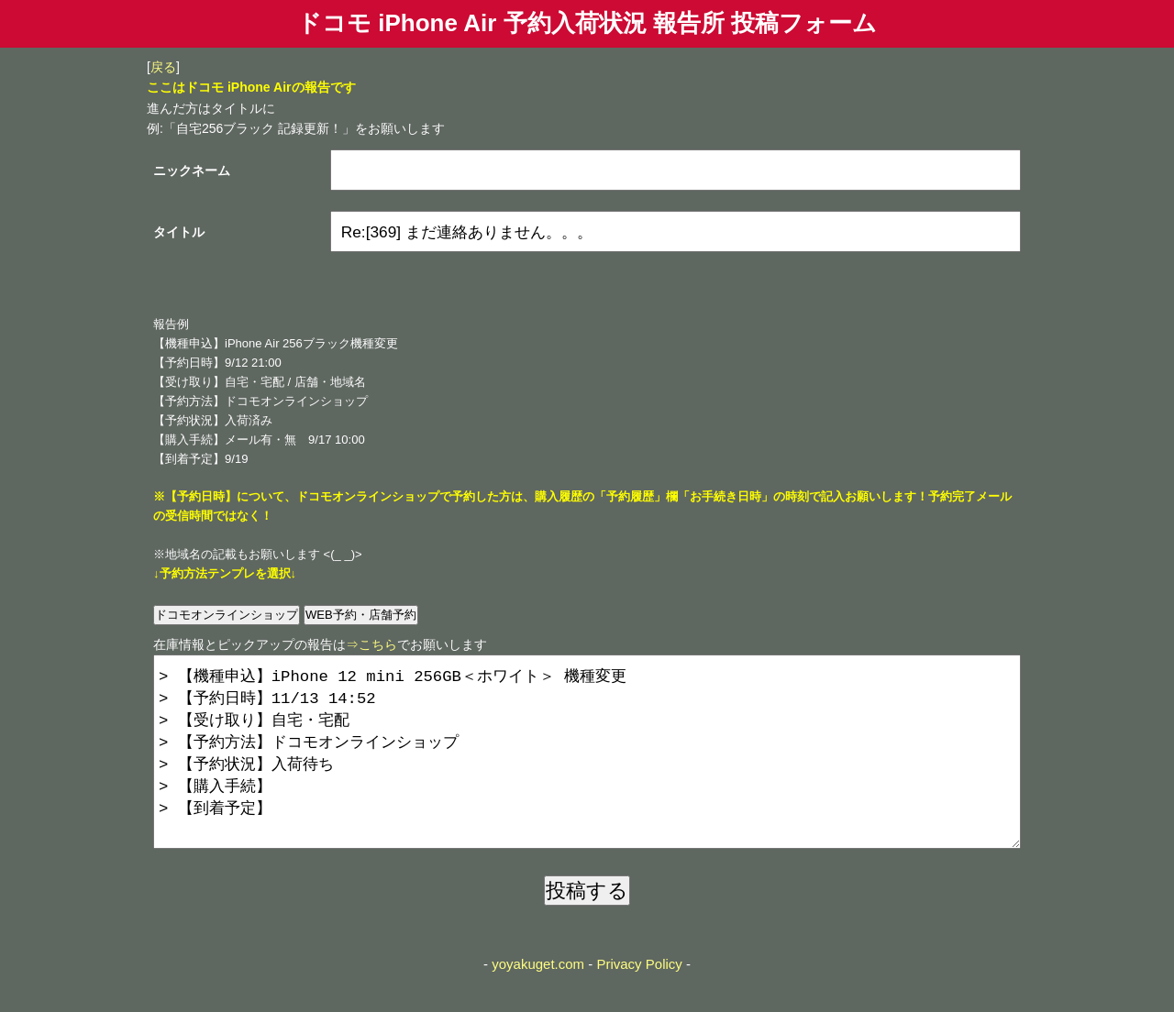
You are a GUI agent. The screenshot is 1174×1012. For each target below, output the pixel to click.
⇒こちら (371, 644)
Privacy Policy (638, 1000)
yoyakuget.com (538, 1000)
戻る (163, 67)
